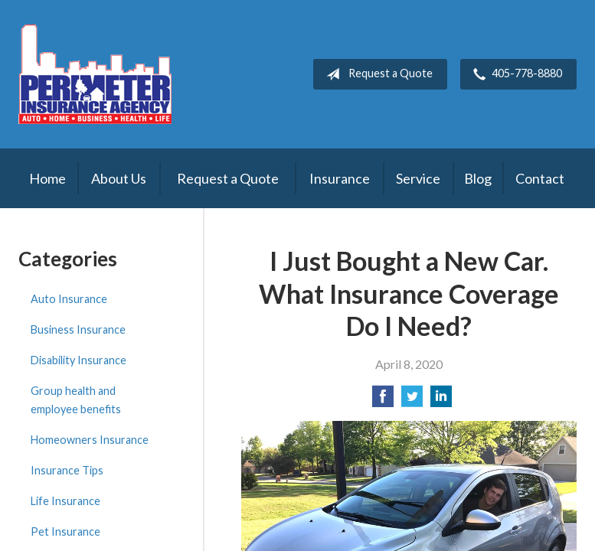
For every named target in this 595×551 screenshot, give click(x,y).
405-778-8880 (514, 74)
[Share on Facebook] (383, 400)
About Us (118, 178)
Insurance (339, 178)
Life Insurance (65, 500)
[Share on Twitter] (412, 400)
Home (47, 178)
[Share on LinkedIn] (441, 400)
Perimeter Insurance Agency (95, 74)
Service (418, 178)
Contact (539, 178)
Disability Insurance (78, 360)
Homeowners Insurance (90, 439)
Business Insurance (78, 329)
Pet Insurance (65, 531)
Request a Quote (376, 74)
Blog (478, 178)
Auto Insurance (69, 298)
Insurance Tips (67, 470)
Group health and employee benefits (76, 400)
